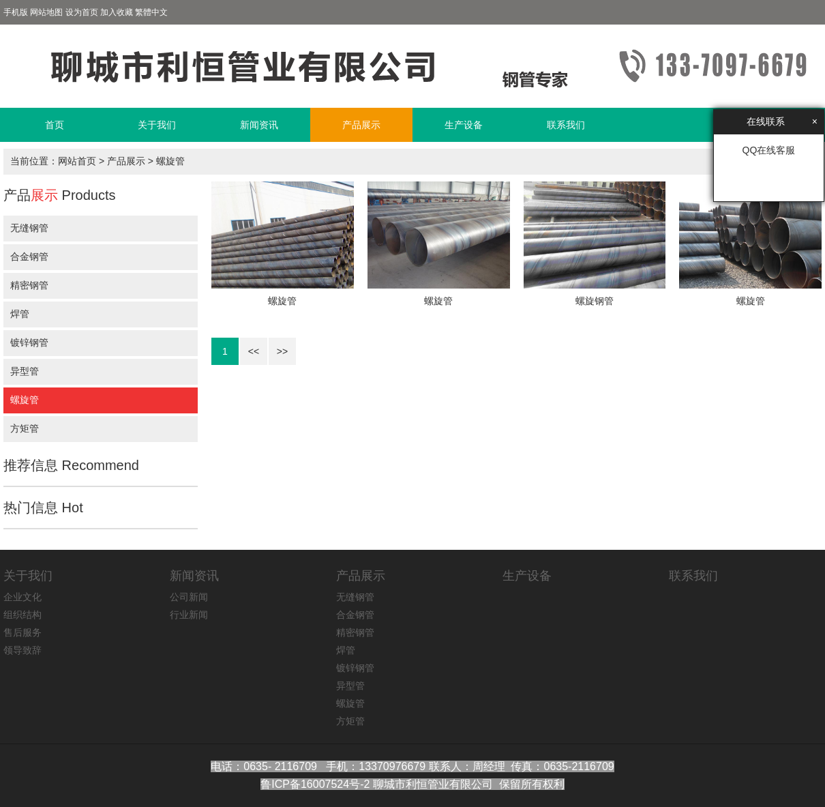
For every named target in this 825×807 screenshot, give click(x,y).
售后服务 (22, 632)
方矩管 (24, 428)
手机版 (15, 12)
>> (282, 351)
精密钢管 (29, 285)
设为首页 (81, 12)
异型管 (24, 371)
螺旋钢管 (594, 300)
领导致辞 (22, 650)
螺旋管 (170, 161)
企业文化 (22, 596)
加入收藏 (116, 12)
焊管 (19, 313)
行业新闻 (189, 614)
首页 (54, 124)
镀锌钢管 (29, 342)
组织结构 (22, 614)
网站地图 (46, 12)
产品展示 (361, 124)
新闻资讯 (259, 124)
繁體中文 (151, 12)
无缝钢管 (29, 227)
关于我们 (157, 124)
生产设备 (464, 124)
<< (253, 351)
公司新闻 (189, 596)
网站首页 (77, 161)
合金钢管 (29, 256)
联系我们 (566, 124)
